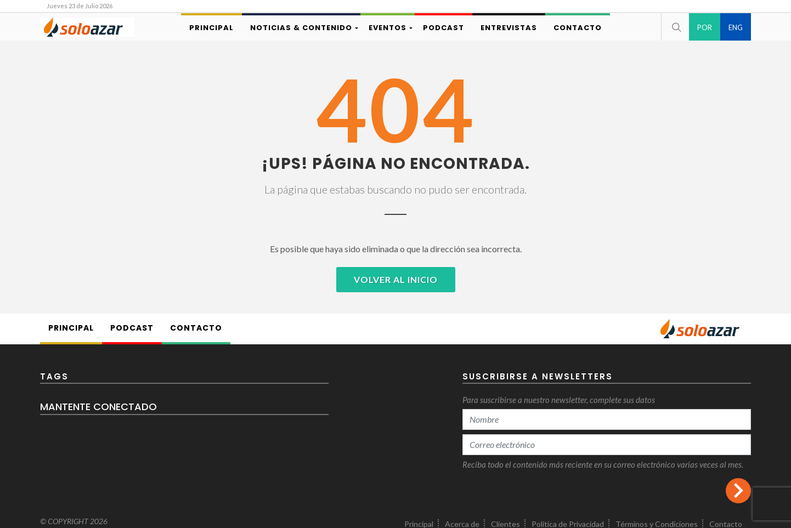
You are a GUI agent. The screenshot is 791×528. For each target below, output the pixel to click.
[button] (675, 26)
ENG (735, 27)
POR (704, 27)
